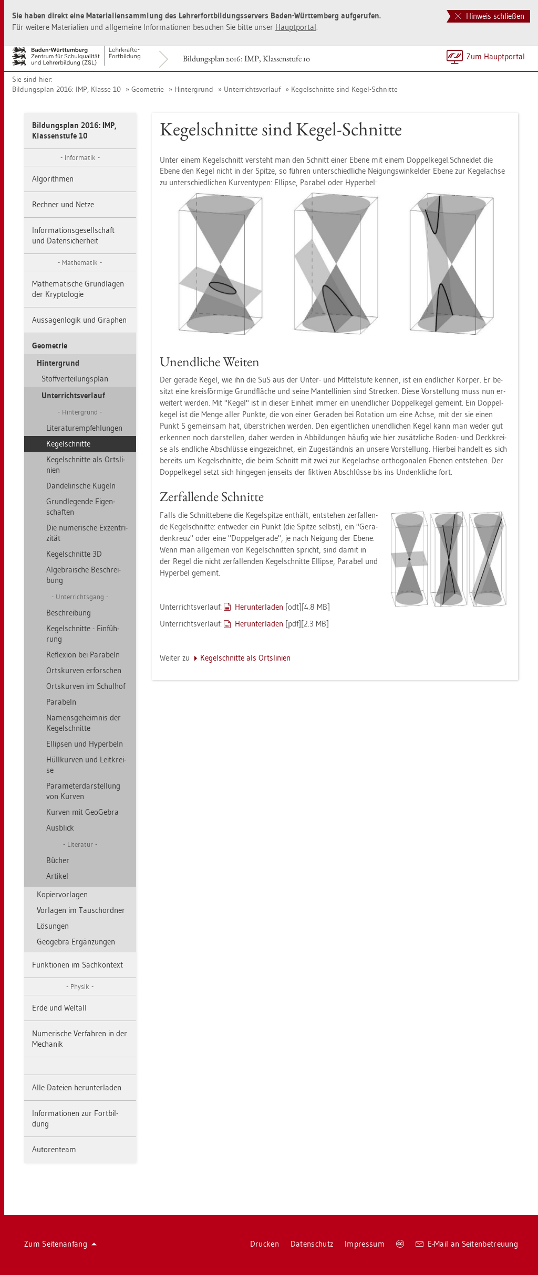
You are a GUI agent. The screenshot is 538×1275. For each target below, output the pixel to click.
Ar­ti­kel (57, 876)
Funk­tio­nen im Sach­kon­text (77, 965)
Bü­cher (57, 860)
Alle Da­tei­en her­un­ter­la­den (76, 1087)
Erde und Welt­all (59, 1008)
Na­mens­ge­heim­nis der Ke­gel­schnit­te (83, 723)
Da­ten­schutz (312, 1244)
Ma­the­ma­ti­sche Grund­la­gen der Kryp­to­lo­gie (78, 289)
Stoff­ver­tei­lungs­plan (75, 379)
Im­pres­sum (365, 1244)
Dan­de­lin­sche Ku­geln (81, 486)
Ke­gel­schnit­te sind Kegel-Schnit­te (344, 89)
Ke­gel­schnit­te (68, 444)
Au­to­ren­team (54, 1149)
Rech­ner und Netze (63, 204)
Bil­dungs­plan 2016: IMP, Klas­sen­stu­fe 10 (246, 58)
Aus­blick (60, 828)
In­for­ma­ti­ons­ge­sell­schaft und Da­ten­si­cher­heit (73, 235)
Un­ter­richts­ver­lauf (252, 89)
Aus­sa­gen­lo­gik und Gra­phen (79, 320)
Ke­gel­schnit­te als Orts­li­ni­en (85, 464)
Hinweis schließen (489, 16)
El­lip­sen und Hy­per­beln (84, 744)
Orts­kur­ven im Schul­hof (85, 686)
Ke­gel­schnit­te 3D (74, 554)
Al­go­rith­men (53, 179)
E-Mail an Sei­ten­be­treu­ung (467, 1244)
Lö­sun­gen (53, 926)
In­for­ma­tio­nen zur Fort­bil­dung (75, 1118)
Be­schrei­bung (68, 613)
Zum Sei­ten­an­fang (60, 1244)
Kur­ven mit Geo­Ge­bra (82, 812)
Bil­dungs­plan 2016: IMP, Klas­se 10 (66, 89)
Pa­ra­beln (61, 702)
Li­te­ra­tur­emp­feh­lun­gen (84, 428)
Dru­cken (264, 1244)
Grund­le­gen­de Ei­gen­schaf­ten (80, 506)
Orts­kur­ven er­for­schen (83, 670)
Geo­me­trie (147, 89)
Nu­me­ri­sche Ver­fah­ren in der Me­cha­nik (79, 1038)
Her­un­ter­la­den (259, 607)
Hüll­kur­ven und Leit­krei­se (86, 765)
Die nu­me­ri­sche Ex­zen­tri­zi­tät (87, 533)
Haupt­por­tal (295, 27)
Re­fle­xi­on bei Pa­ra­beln (83, 655)
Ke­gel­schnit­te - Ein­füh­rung (82, 633)
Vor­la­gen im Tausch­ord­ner (81, 910)
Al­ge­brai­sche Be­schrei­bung (83, 575)
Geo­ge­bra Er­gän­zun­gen (76, 942)
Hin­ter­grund (193, 89)
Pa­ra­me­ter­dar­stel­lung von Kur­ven (83, 791)
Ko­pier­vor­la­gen (62, 894)
